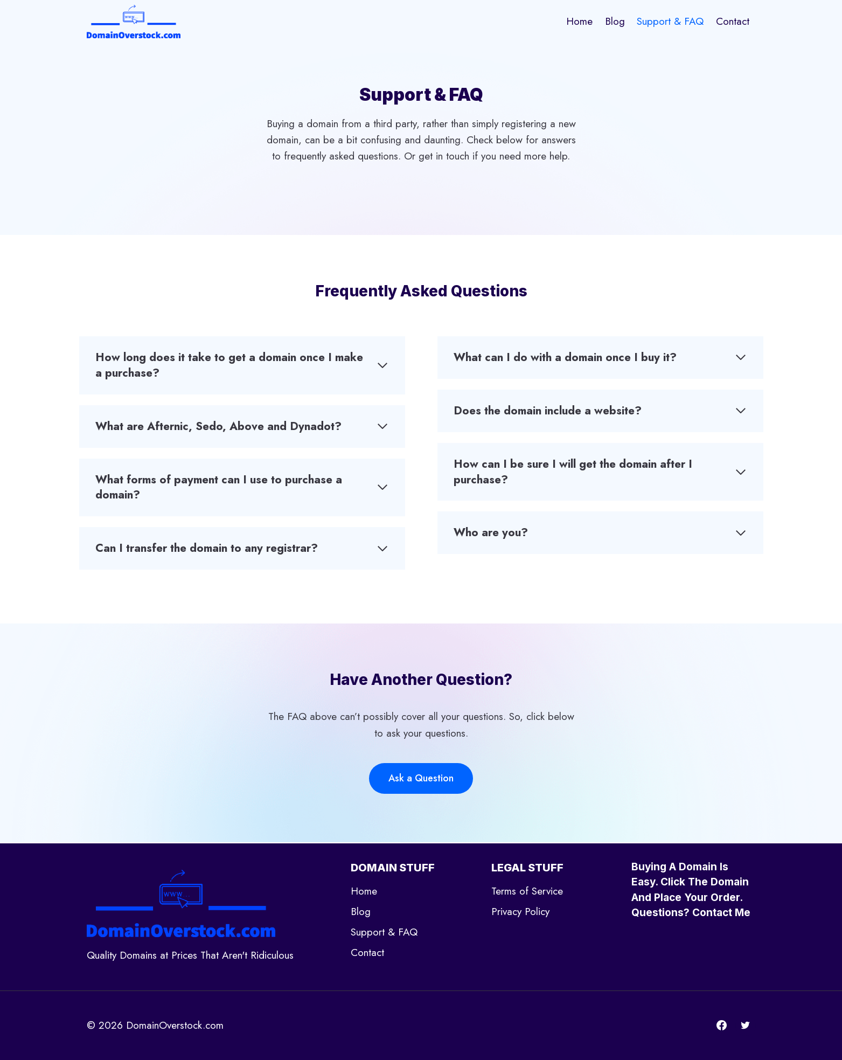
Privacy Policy (520, 911)
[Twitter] (745, 1025)
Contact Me (721, 912)
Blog (615, 21)
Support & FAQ (670, 21)
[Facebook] (722, 1025)
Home (579, 21)
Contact (732, 21)
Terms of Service (527, 891)
